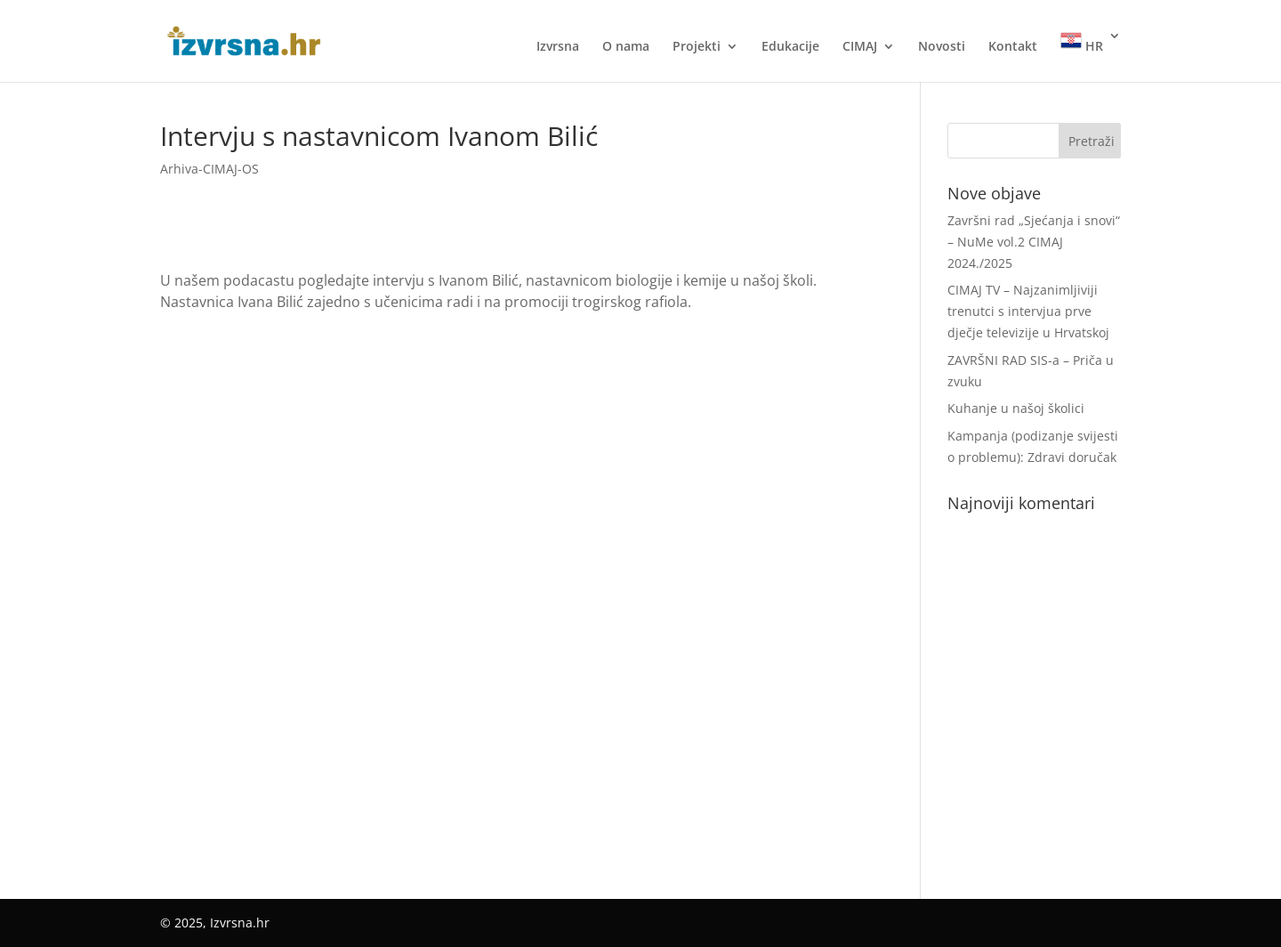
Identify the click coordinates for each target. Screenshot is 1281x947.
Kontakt (1012, 47)
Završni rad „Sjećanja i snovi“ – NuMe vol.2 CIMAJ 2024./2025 (1033, 241)
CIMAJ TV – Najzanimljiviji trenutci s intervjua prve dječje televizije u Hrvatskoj (1028, 311)
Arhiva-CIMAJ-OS (209, 168)
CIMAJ (859, 47)
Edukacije (790, 47)
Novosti (941, 47)
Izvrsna (557, 47)
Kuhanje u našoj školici (1015, 408)
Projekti (697, 47)
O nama (625, 47)
